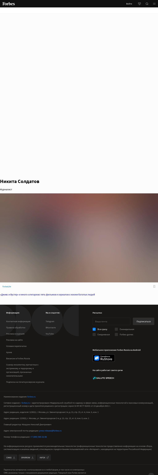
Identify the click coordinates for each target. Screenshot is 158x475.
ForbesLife (6, 286)
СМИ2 (10, 457)
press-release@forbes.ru (50, 430)
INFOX (44, 457)
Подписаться (144, 321)
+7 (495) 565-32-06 (38, 436)
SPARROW (27, 457)
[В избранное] (154, 286)
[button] (154, 3)
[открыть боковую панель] (139, 3)
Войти (129, 3)
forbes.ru (31, 396)
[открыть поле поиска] (146, 3)
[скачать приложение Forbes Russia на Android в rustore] (104, 358)
